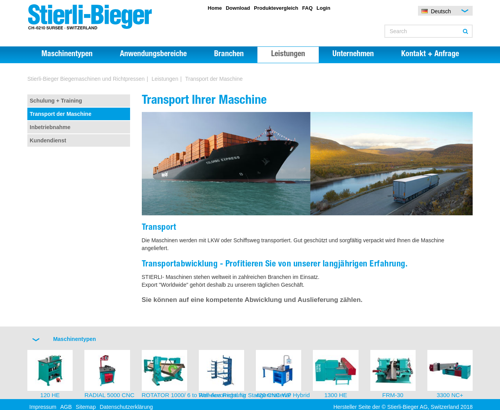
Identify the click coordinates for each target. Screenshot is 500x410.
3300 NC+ (450, 395)
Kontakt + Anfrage (430, 55)
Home (215, 8)
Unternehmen (353, 55)
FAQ (307, 8)
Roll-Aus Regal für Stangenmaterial (245, 395)
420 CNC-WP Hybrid (283, 395)
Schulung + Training (56, 101)
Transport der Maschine (60, 114)
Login (323, 8)
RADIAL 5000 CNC (109, 395)
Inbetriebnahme (50, 127)
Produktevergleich (276, 8)
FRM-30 (393, 395)
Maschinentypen (67, 55)
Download (238, 8)
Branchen (229, 55)
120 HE (50, 395)
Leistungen (288, 55)
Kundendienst (48, 140)
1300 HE (335, 395)
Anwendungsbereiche (153, 55)
